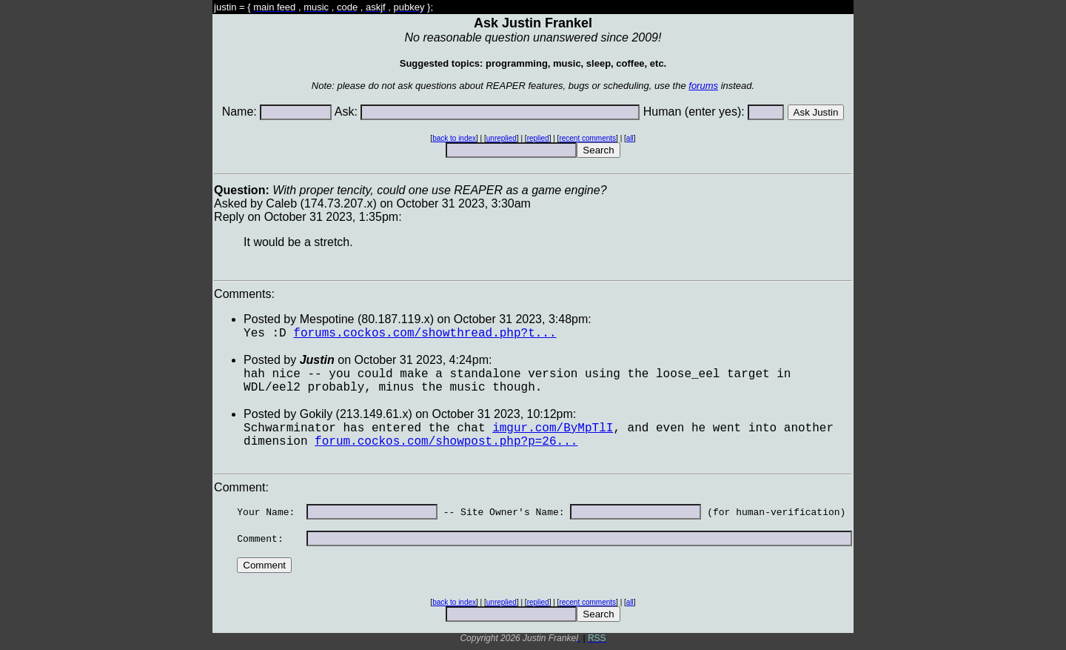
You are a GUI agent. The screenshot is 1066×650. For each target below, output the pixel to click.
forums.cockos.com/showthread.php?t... (424, 333)
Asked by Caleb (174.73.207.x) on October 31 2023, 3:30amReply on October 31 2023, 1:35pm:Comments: (533, 242)
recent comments (587, 138)
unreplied (501, 138)
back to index (454, 138)
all (630, 138)
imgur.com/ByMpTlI (552, 428)
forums (703, 85)
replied (538, 138)
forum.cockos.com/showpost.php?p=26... (446, 441)
